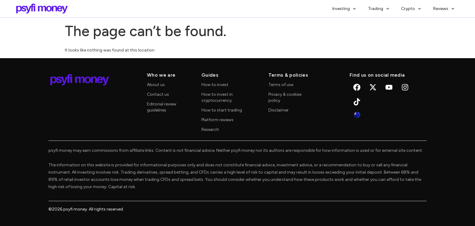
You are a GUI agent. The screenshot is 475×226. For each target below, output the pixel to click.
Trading (378, 8)
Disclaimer (278, 110)
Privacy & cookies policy (285, 97)
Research (210, 129)
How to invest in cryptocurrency (217, 97)
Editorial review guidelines (161, 107)
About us (156, 84)
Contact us (158, 94)
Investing (344, 8)
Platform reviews (217, 119)
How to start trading (221, 110)
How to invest (214, 84)
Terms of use (280, 84)
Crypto (411, 8)
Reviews (443, 8)
